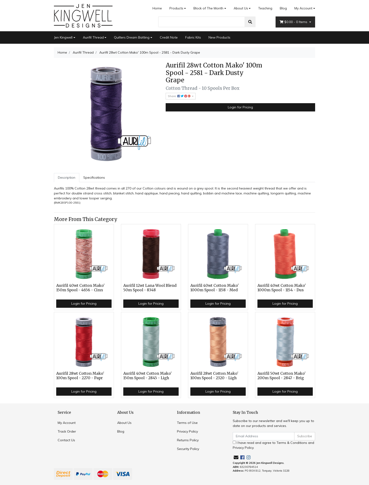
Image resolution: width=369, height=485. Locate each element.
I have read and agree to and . (273, 445)
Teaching (265, 8)
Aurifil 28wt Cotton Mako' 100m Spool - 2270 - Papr (80, 375)
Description (66, 177)
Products (176, 8)
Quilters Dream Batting (131, 37)
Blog (283, 8)
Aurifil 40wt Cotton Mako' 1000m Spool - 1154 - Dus (281, 287)
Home (157, 8)
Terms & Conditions (292, 443)
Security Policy (188, 449)
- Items (294, 22)
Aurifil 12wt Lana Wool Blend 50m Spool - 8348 (149, 287)
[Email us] (236, 457)
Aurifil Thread (93, 37)
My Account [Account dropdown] (303, 8)
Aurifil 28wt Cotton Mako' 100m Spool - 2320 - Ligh (214, 375)
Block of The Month (208, 8)
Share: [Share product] (179, 96)
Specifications (94, 177)
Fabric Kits (193, 37)
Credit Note (169, 37)
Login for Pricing (240, 107)
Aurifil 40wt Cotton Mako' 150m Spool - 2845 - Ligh (147, 375)
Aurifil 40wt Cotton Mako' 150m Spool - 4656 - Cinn (80, 287)
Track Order (67, 431)
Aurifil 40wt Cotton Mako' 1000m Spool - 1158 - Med (214, 287)
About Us (241, 8)
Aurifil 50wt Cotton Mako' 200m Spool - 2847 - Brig (281, 375)
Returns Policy (188, 440)
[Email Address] (263, 436)
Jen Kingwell (63, 37)
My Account (67, 423)
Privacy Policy (187, 431)
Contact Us (66, 440)
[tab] (66, 177)
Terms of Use (187, 423)
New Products (219, 37)
